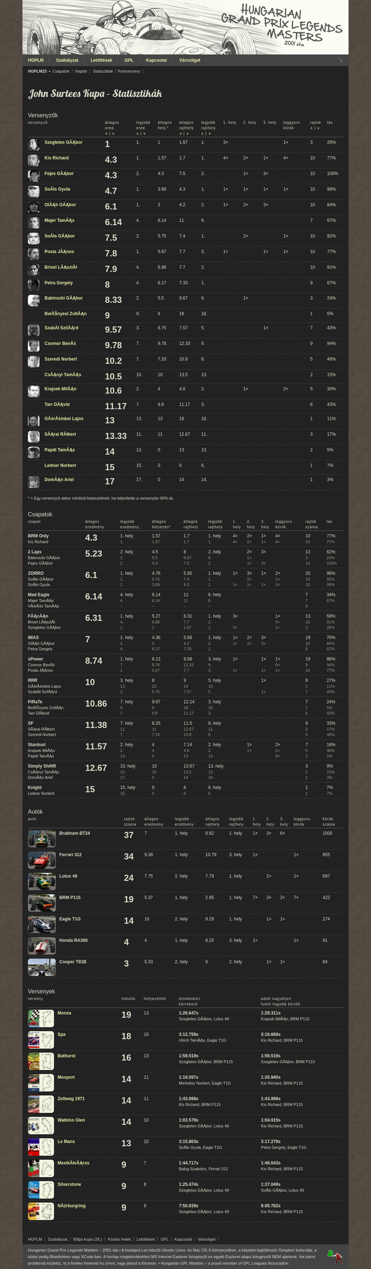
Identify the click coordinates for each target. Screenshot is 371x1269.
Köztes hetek (119, 1239)
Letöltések (101, 60)
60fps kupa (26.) (87, 1239)
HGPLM (35, 60)
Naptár (81, 71)
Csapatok (61, 71)
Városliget (189, 60)
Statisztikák (103, 71)
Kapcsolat (156, 60)
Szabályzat (67, 60)
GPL (129, 60)
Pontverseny (129, 71)
